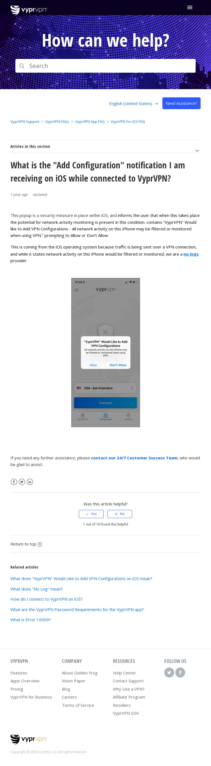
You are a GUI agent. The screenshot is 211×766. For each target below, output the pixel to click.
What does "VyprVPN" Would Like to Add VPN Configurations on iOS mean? (81, 578)
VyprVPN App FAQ (90, 121)
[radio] (91, 514)
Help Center (124, 672)
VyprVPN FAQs (57, 121)
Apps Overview (25, 680)
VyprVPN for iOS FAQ (128, 121)
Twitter (21, 482)
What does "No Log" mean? (36, 589)
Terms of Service (78, 705)
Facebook (13, 482)
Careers (69, 697)
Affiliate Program (129, 697)
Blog (66, 689)
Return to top (26, 544)
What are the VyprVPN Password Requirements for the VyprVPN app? (77, 609)
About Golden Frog (80, 672)
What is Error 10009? (30, 619)
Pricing (16, 689)
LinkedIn (29, 482)
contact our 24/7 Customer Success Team (134, 457)
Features (18, 672)
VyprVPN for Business (31, 697)
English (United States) (131, 103)
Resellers (122, 705)
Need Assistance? (181, 103)
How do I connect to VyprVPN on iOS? (46, 599)
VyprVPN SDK (126, 713)
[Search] (105, 66)
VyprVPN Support (24, 121)
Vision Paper (73, 680)
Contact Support (128, 680)
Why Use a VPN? (129, 689)
